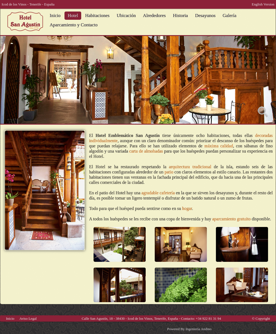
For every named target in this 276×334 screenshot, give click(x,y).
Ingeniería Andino (198, 329)
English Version (263, 4)
